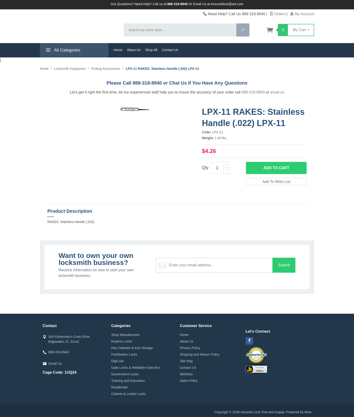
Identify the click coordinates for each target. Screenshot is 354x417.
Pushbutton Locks (124, 354)
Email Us (55, 363)
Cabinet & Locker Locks (128, 394)
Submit (284, 265)
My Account (302, 14)
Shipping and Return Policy (199, 354)
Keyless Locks (121, 341)
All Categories (62, 51)
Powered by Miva (298, 412)
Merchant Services (256, 364)
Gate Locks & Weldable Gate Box (135, 367)
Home (118, 50)
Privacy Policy (190, 348)
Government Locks (125, 374)
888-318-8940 (253, 92)
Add (276, 168)
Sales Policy (189, 381)
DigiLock (117, 361)
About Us (134, 50)
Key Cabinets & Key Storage (132, 348)
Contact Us (170, 50)
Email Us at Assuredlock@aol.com (218, 4)
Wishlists (186, 374)
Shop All (151, 50)
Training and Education (128, 381)
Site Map (186, 361)
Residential (119, 387)
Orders (278, 14)
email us (277, 92)
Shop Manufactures (125, 335)
